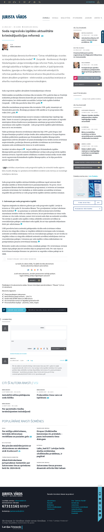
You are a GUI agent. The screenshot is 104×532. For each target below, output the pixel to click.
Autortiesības (76, 509)
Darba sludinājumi (54, 507)
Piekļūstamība (77, 511)
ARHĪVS (97, 18)
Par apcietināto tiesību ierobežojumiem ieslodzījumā (16, 410)
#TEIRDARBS (77, 18)
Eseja (3, 428)
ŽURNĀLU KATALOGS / (85, 176)
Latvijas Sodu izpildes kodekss (91, 99)
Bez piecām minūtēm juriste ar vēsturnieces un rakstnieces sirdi (16, 448)
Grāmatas (51, 509)
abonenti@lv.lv (20, 501)
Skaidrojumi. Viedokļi (31, 27)
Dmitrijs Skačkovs (87, 33)
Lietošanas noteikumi (79, 507)
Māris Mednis (15, 47)
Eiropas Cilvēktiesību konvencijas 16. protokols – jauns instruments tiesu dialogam (49, 435)
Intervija (39, 445)
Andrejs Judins (86, 144)
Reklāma (50, 505)
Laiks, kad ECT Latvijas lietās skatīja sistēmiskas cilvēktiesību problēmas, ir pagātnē (51, 452)
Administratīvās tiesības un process (87, 162)
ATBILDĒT (62, 360)
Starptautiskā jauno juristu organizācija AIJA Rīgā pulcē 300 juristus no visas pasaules (87, 55)
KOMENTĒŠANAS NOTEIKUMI (18, 353)
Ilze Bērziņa (85, 127)
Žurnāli (50, 503)
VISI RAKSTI (87, 84)
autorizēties (90, 2)
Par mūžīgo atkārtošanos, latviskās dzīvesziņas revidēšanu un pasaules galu (15, 434)
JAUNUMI (88, 18)
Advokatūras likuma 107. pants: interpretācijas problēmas (90, 40)
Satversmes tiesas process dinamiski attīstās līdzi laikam (51, 466)
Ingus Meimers (86, 62)
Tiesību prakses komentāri (10, 457)
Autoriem (75, 505)
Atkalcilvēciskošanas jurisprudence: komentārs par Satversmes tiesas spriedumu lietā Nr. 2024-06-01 (16, 464)
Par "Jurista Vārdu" (78, 501)
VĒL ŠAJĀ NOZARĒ (79, 105)
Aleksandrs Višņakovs (88, 110)
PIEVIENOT (56, 348)
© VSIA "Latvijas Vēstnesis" (57, 521)
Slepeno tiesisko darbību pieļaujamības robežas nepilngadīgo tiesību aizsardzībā (90, 118)
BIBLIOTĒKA (65, 18)
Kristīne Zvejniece (78, 48)
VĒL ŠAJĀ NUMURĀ (79, 28)
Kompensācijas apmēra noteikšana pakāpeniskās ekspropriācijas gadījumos (91, 70)
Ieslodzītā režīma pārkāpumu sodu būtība (16, 396)
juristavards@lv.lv (17, 511)
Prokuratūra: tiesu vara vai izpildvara (49, 396)
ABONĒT (33, 280)
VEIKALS (55, 18)
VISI (36, 383)
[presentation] (56, 343)
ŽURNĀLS (46, 18)
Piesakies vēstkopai (87, 208)
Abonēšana (51, 501)
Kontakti (74, 513)
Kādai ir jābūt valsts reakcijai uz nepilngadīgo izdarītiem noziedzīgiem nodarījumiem (91, 152)
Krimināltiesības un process (87, 167)
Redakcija (75, 503)
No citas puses (6, 442)
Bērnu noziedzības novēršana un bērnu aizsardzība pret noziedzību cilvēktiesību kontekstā (92, 135)
